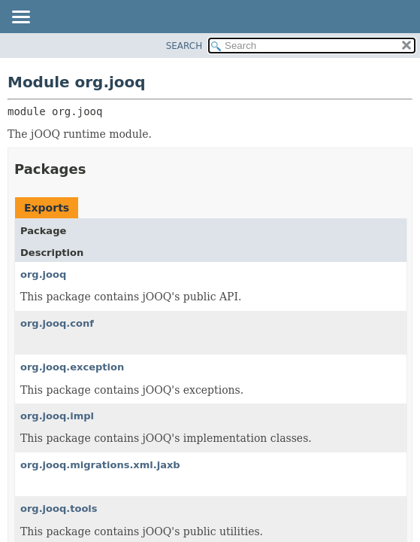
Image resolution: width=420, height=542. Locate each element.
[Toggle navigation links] (20, 18)
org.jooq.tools (59, 508)
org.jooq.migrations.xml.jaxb (100, 464)
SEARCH (184, 46)
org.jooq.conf (57, 323)
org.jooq (43, 274)
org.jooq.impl (57, 416)
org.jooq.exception (72, 367)
